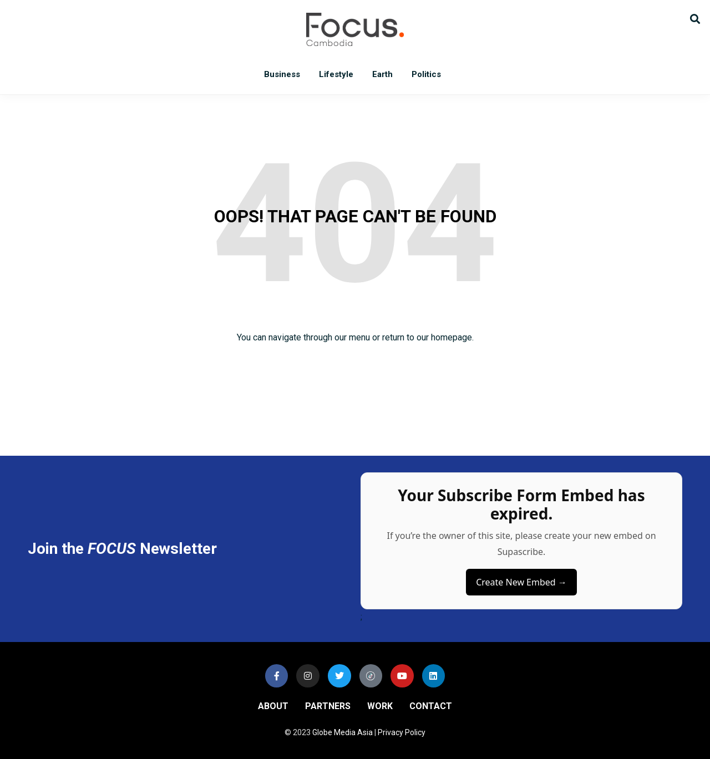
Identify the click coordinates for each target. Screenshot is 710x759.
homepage (451, 337)
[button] (694, 18)
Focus (355, 29)
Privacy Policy (401, 732)
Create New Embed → (521, 582)
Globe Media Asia (342, 732)
